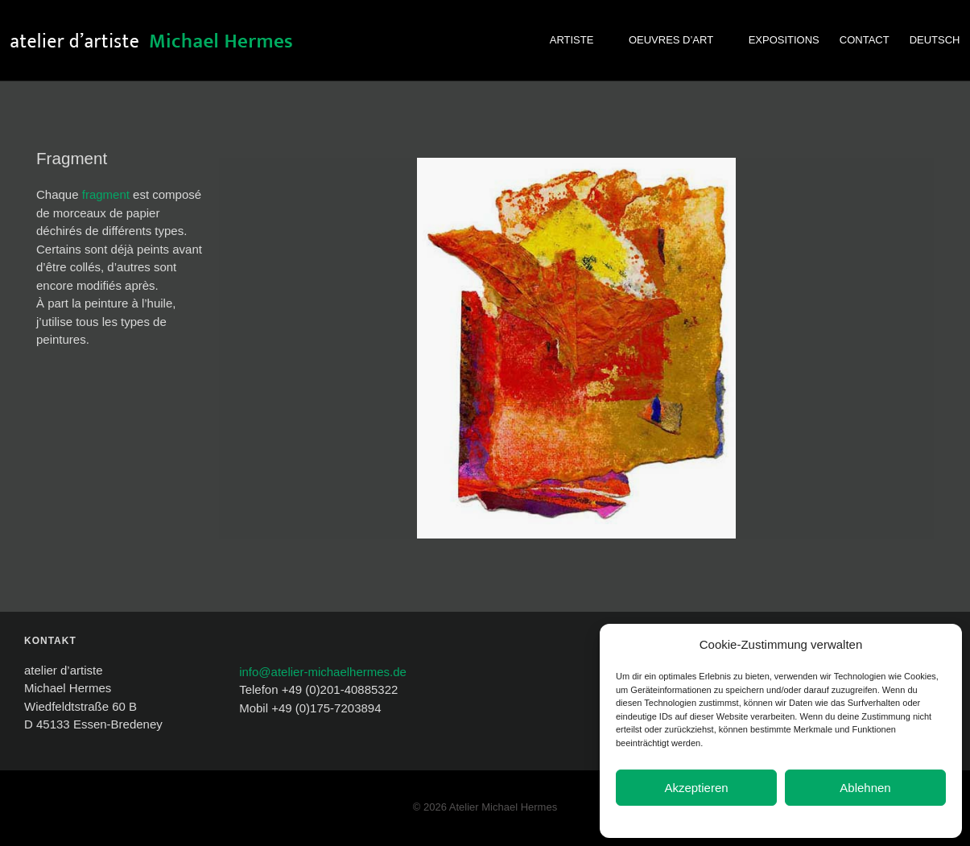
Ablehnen (865, 787)
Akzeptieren (696, 787)
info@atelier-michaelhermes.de (323, 672)
